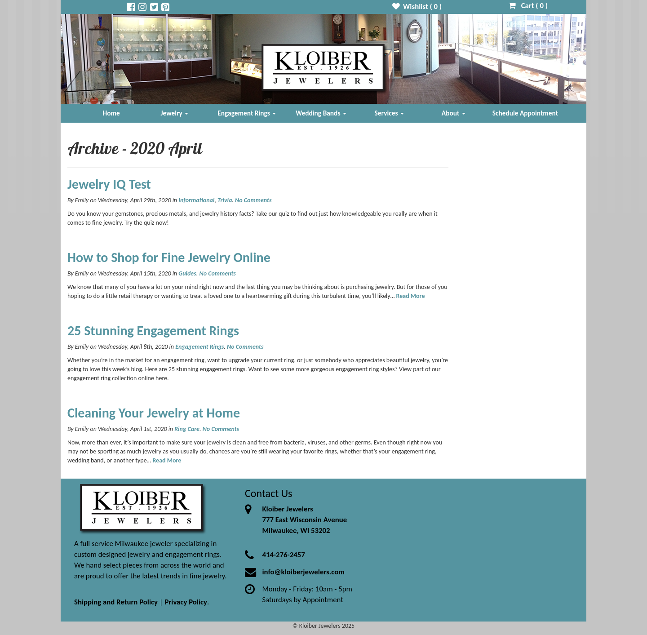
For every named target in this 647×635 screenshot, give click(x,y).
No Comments (253, 200)
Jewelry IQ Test (109, 184)
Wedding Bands (321, 113)
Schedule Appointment (525, 113)
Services (389, 113)
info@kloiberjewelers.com (303, 572)
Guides (187, 273)
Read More (410, 296)
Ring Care (186, 429)
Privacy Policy (185, 602)
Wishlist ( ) (417, 6)
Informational (196, 200)
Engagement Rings (246, 113)
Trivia (224, 200)
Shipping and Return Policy (116, 602)
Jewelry (174, 113)
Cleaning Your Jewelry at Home (153, 412)
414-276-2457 (283, 555)
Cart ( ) (528, 5)
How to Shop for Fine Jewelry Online (168, 257)
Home (111, 113)
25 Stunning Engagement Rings (153, 330)
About (453, 113)
